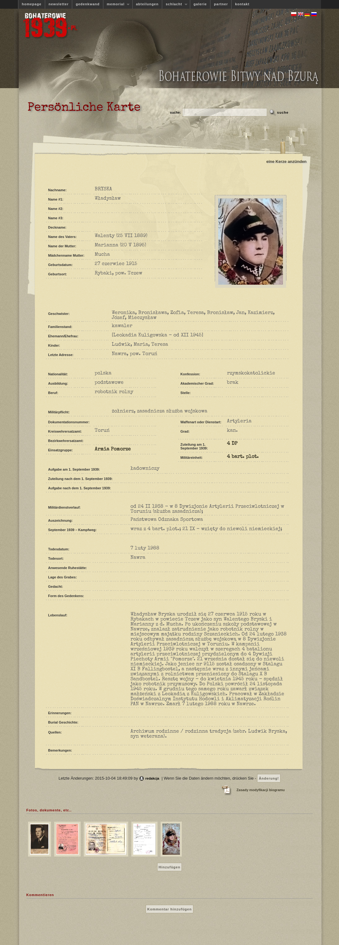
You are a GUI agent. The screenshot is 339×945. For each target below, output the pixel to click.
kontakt (242, 4)
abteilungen (147, 4)
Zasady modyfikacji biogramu (261, 790)
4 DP (232, 443)
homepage (31, 4)
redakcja (152, 778)
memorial (116, 4)
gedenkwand (88, 4)
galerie (200, 4)
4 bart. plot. (243, 456)
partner (221, 4)
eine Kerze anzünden (286, 161)
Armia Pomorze (113, 449)
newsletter (58, 4)
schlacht (174, 4)
